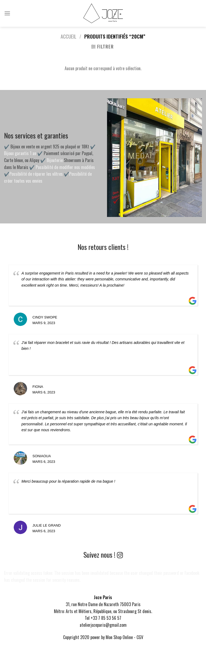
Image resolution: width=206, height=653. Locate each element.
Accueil (68, 36)
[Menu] (7, 13)
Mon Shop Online (119, 637)
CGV (140, 637)
